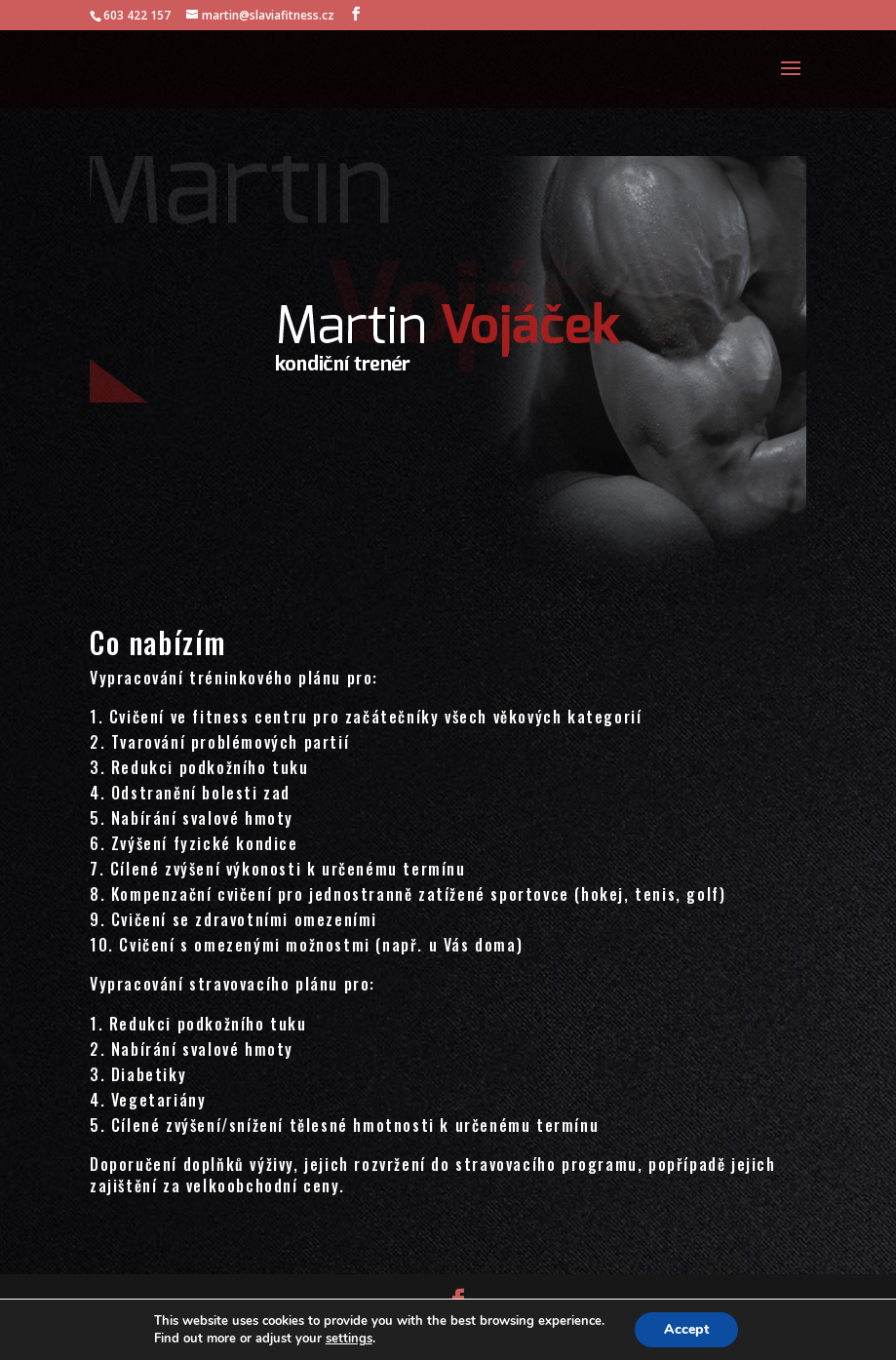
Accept (686, 1329)
